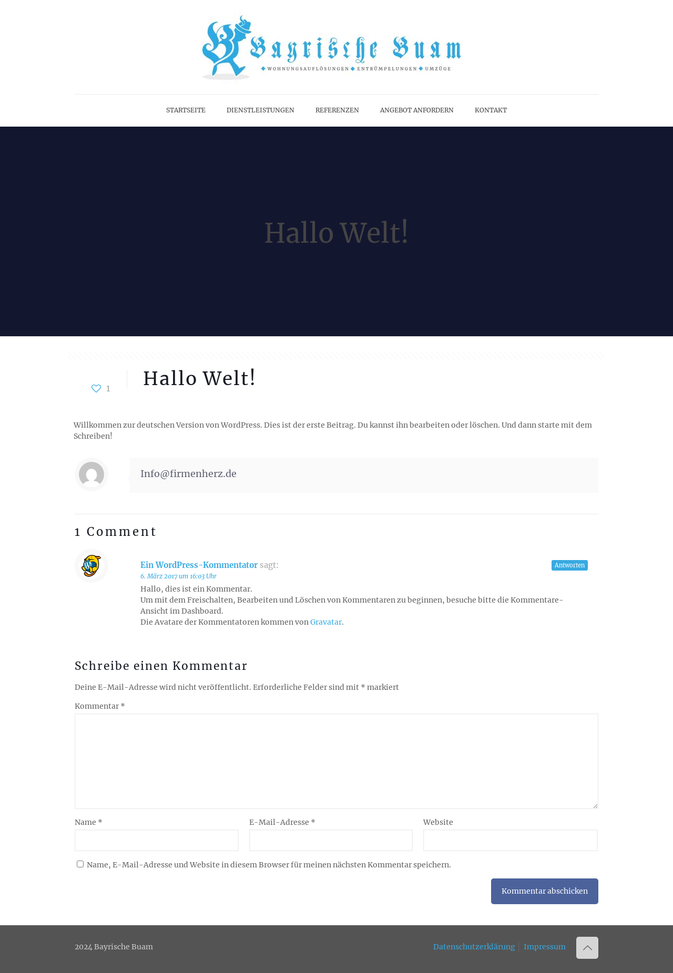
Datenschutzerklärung (474, 946)
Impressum (545, 946)
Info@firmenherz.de (188, 474)
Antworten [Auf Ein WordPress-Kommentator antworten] (570, 565)
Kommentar (100, 706)
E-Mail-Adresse (282, 822)
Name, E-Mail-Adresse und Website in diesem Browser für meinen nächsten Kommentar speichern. (269, 865)
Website (438, 822)
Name (89, 822)
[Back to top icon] (587, 948)
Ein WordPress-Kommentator (199, 565)
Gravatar (326, 622)
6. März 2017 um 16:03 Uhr (178, 576)
